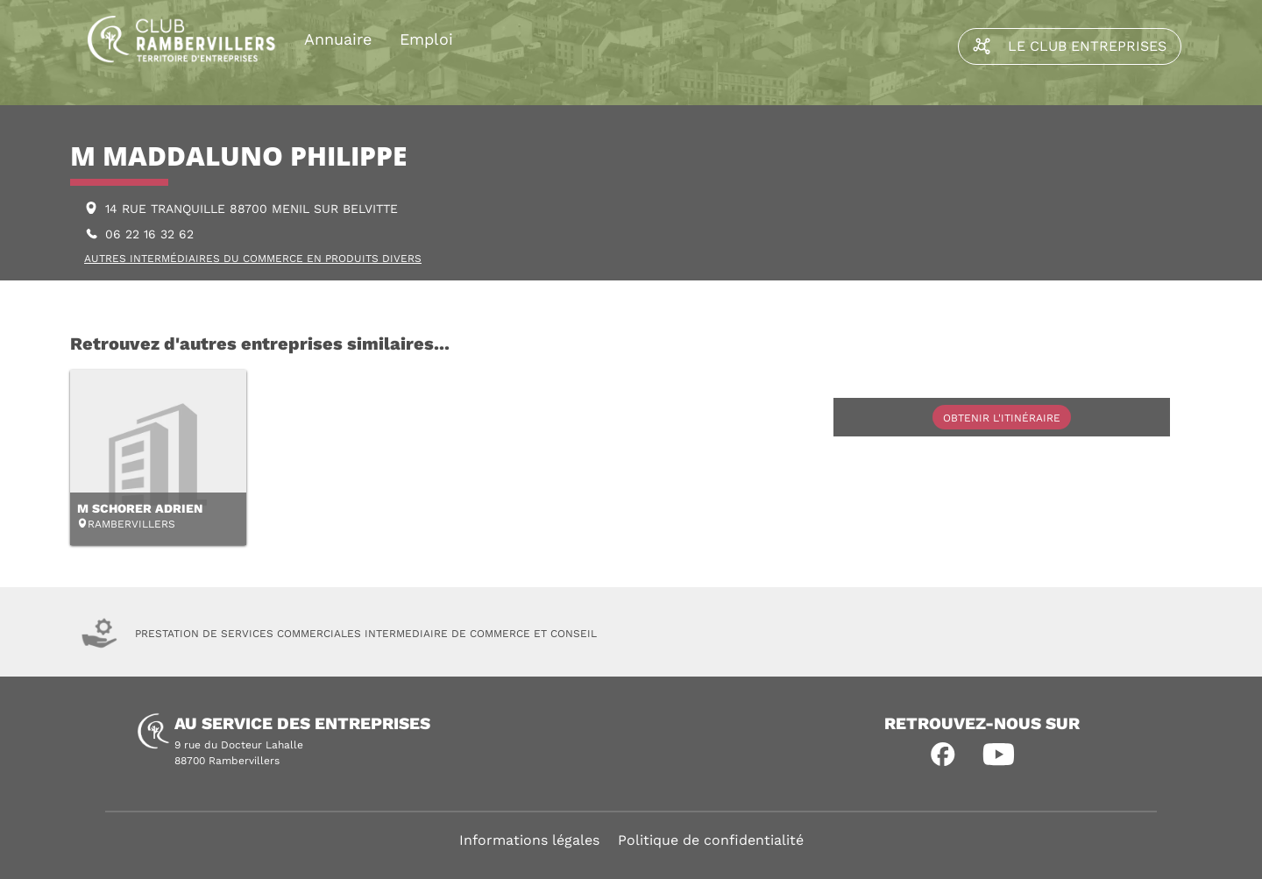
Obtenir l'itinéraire (1001, 418)
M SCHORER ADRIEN (139, 508)
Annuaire (338, 39)
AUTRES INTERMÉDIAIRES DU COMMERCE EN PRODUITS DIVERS (253, 258)
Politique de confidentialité (711, 840)
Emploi (426, 39)
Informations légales (529, 840)
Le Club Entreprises (1069, 46)
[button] (943, 754)
